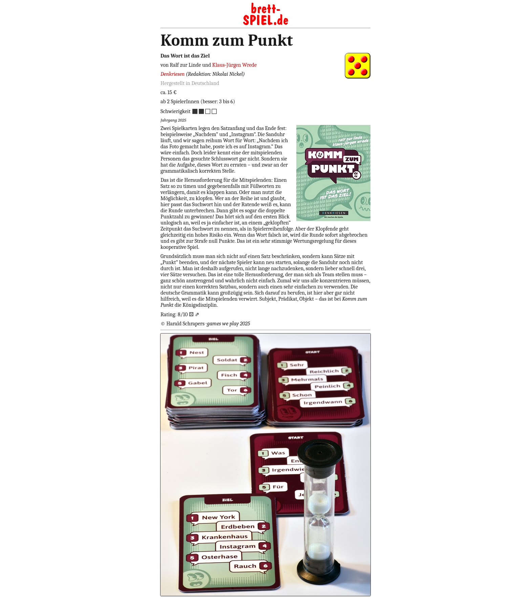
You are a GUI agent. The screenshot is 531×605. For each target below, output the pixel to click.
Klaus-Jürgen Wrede (234, 65)
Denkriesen (173, 74)
